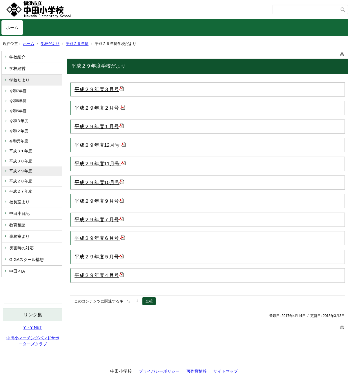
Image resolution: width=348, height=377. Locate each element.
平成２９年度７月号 (99, 219)
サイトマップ (225, 371)
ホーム (12, 27)
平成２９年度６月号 (100, 238)
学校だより (50, 43)
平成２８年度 (20, 181)
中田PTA (17, 271)
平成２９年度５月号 (99, 257)
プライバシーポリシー (159, 371)
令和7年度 (17, 91)
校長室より (19, 202)
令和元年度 (18, 141)
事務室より (19, 236)
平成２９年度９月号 (99, 201)
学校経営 (17, 68)
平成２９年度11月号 (100, 163)
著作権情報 (196, 371)
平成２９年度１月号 (99, 126)
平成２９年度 (77, 43)
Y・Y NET (32, 327)
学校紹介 (17, 57)
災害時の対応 (21, 248)
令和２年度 (18, 131)
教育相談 (17, 225)
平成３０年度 (20, 161)
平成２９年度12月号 (97, 145)
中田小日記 (19, 213)
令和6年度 (17, 101)
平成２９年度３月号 (99, 89)
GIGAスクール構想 (26, 259)
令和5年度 (17, 111)
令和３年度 (18, 121)
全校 (149, 301)
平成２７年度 (20, 191)
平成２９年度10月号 (99, 182)
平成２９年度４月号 (99, 275)
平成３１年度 (20, 151)
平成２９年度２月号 (100, 108)
